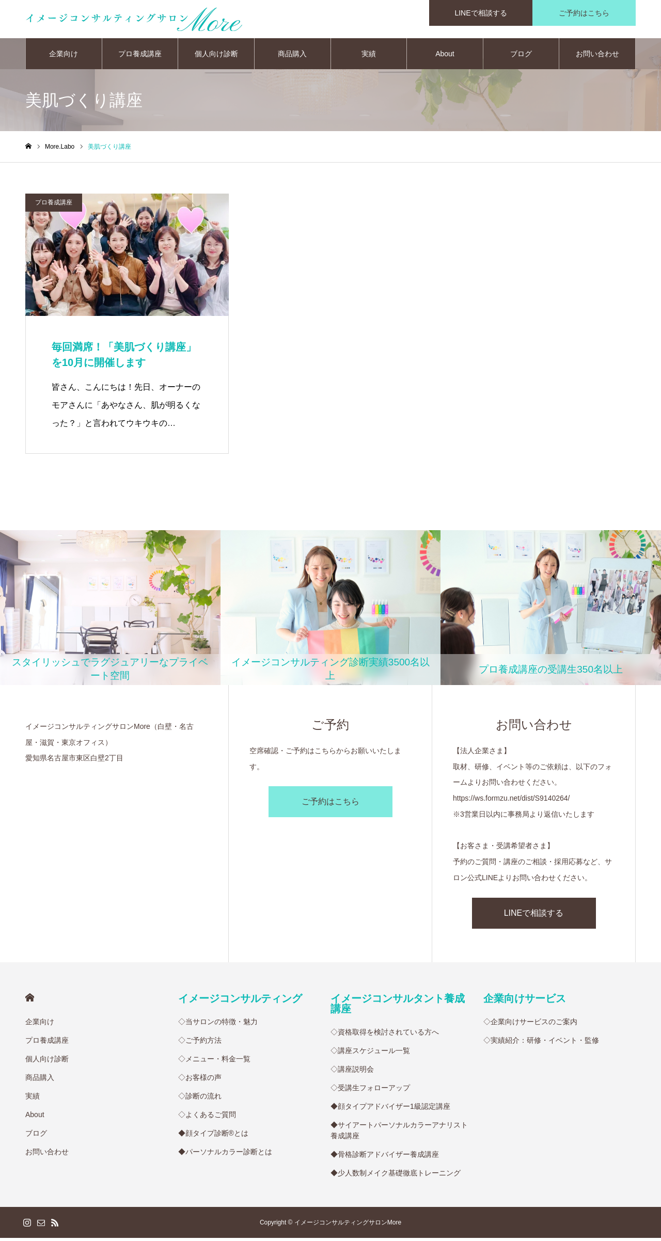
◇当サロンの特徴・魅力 (218, 1025)
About (444, 57)
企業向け (63, 57)
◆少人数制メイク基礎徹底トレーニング (395, 1176)
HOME (29, 1000)
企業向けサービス (524, 1001)
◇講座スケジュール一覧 (370, 1053)
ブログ (521, 57)
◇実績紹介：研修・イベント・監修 (541, 1043)
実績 (368, 57)
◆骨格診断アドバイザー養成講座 (384, 1157)
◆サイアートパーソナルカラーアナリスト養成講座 (399, 1133)
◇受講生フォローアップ (370, 1091)
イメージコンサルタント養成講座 (397, 1006)
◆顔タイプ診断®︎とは (213, 1136)
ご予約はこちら (330, 805)
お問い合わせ (597, 57)
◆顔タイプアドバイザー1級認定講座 (390, 1109)
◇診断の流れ (200, 1099)
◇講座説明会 (352, 1072)
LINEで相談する (534, 916)
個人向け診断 (216, 57)
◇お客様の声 (200, 1080)
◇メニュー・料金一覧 (214, 1062)
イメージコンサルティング (240, 1001)
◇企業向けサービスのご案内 (530, 1025)
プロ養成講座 (140, 57)
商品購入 (292, 57)
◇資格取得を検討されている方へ (384, 1035)
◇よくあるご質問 (207, 1117)
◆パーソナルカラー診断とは (225, 1155)
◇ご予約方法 (200, 1043)
